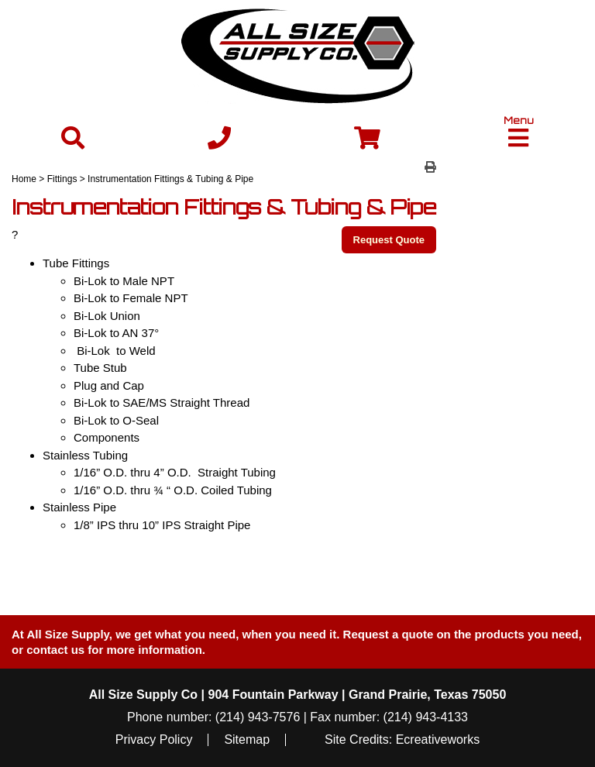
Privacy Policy (154, 740)
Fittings (62, 179)
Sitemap (247, 740)
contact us (55, 649)
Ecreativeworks (438, 740)
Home (24, 179)
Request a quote (390, 634)
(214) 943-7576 (257, 717)
